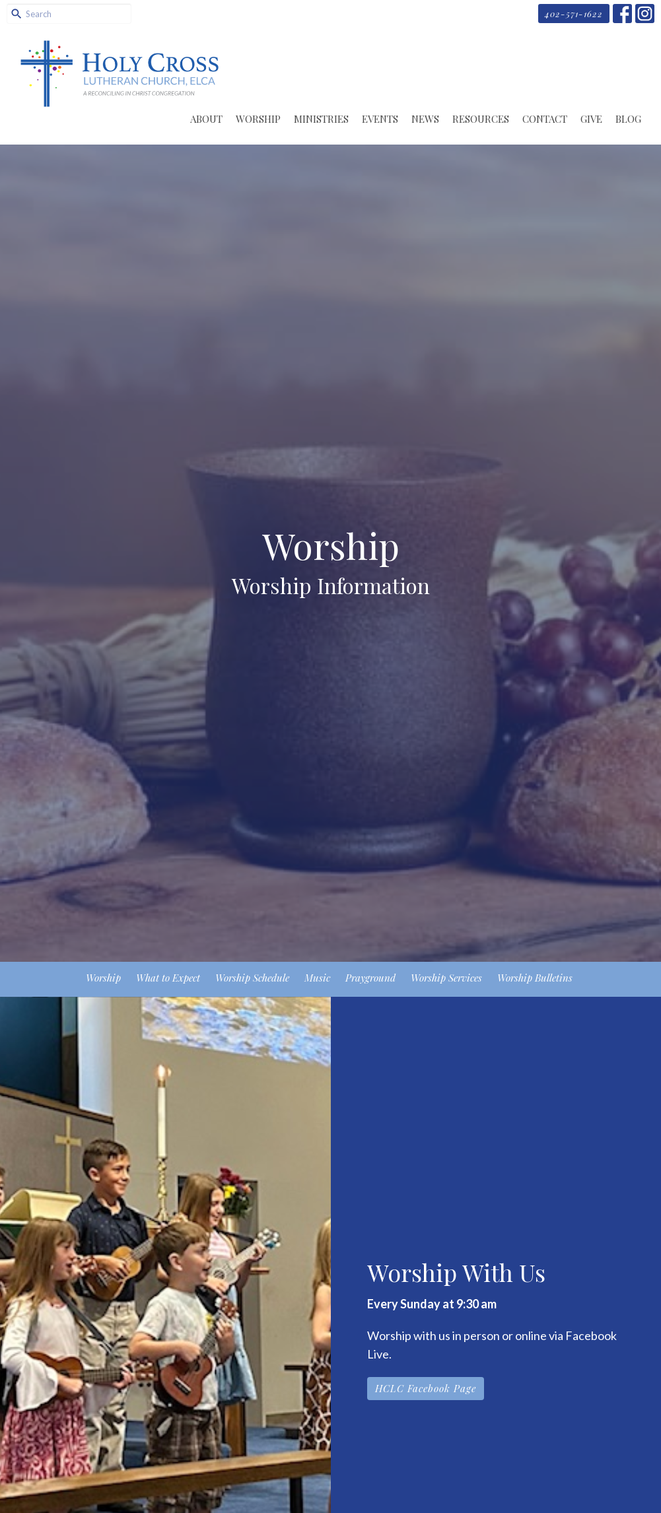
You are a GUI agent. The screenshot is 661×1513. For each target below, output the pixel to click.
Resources (480, 118)
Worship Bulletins (535, 977)
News (425, 118)
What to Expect (168, 977)
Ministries (321, 118)
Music (317, 977)
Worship (258, 118)
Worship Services (446, 977)
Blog (628, 118)
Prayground (370, 977)
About (206, 118)
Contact (544, 118)
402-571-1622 (574, 13)
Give (591, 118)
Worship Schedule (252, 977)
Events (380, 118)
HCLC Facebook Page (425, 1388)
